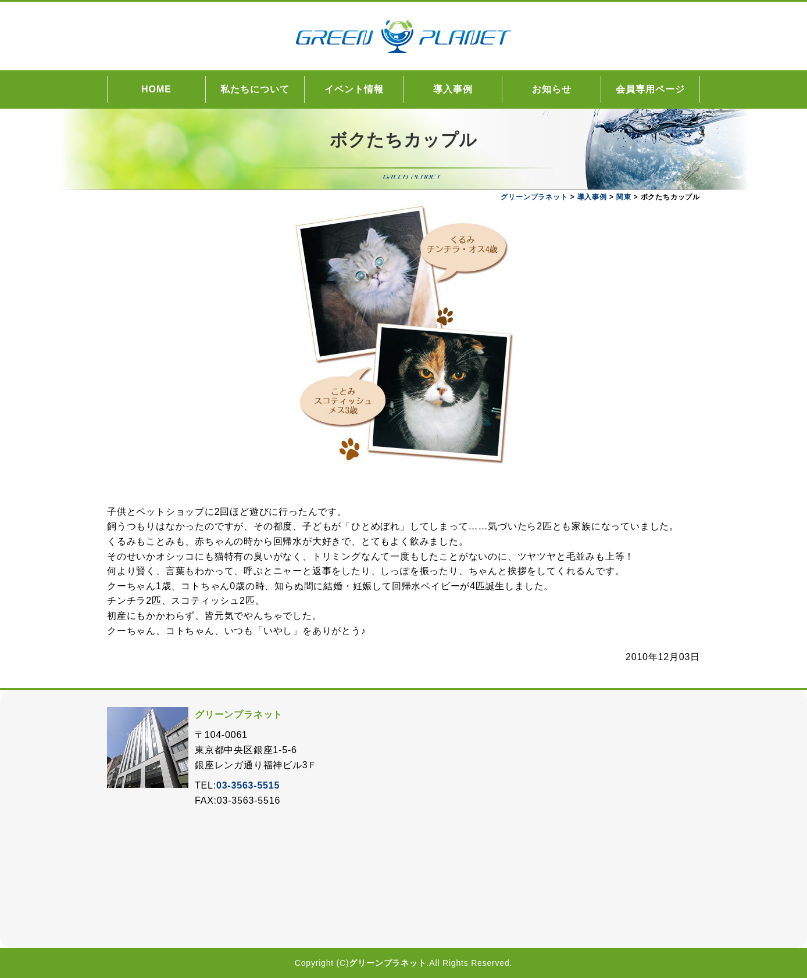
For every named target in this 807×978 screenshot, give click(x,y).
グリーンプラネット (387, 963)
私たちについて (255, 89)
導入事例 (453, 89)
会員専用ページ (650, 89)
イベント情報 (354, 89)
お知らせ (552, 89)
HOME (156, 89)
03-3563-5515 (248, 785)
